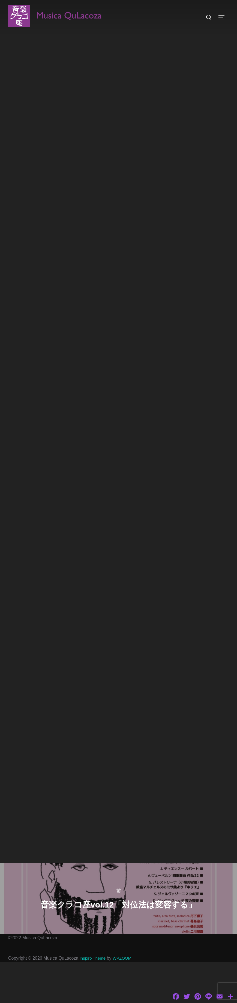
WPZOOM (124, 999)
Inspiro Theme (93, 999)
